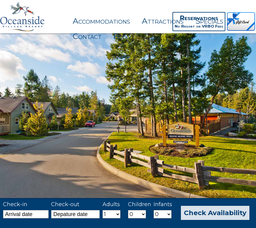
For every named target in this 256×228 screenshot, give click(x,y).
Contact (87, 36)
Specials (209, 21)
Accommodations (101, 21)
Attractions (163, 21)
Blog (122, 36)
